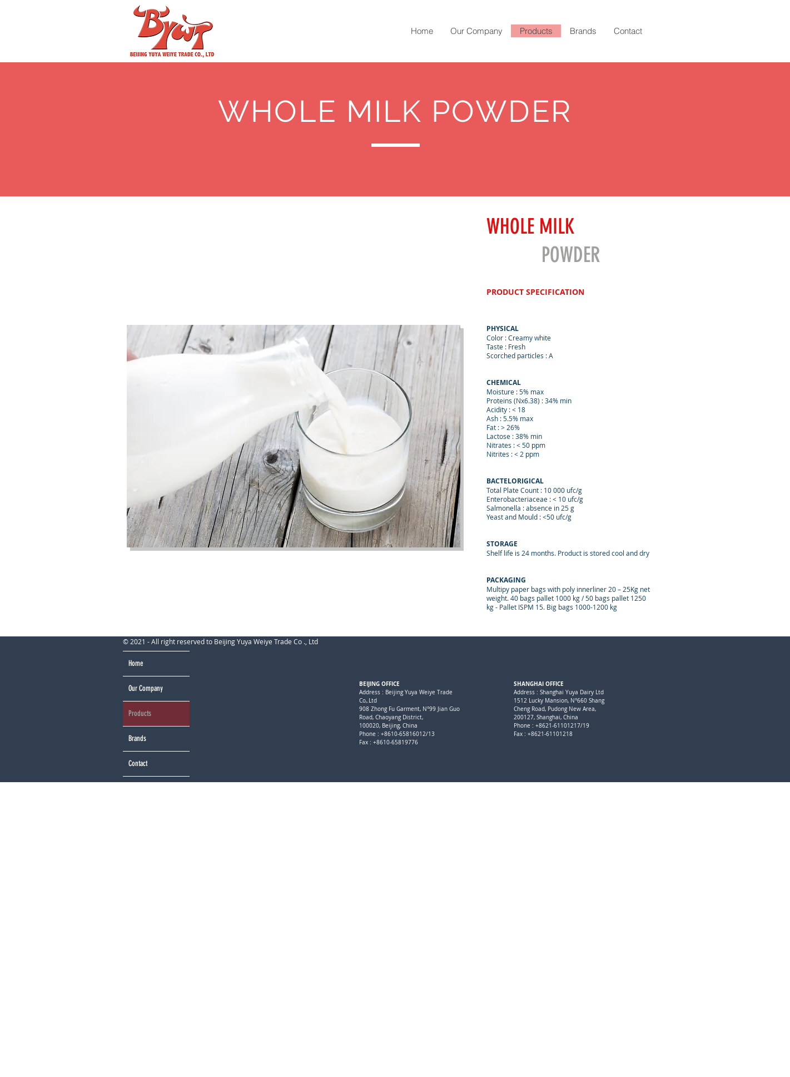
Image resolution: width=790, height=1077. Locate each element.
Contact (137, 763)
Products (139, 713)
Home (135, 663)
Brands (137, 738)
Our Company (145, 688)
